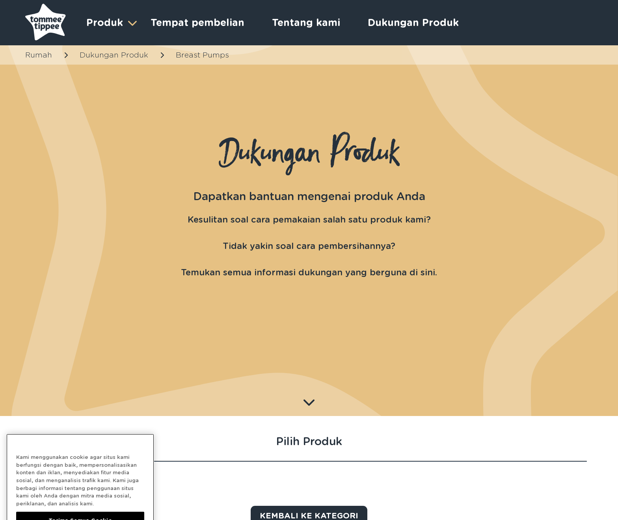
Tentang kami (306, 22)
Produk (110, 23)
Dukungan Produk (413, 22)
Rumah (38, 55)
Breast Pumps (202, 55)
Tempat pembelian (197, 22)
